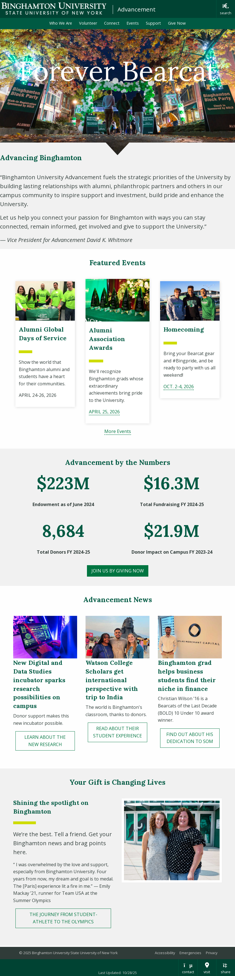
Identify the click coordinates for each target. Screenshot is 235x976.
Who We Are (60, 23)
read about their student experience (117, 732)
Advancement (137, 9)
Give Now (177, 23)
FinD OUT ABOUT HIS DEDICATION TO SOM (189, 738)
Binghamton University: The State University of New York (53, 8)
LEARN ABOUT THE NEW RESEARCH (45, 740)
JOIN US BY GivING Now (117, 571)
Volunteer (88, 23)
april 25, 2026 (104, 412)
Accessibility (165, 952)
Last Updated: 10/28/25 (117, 972)
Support (153, 23)
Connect (111, 23)
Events (132, 23)
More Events (117, 431)
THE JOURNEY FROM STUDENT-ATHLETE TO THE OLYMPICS (63, 918)
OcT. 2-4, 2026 (178, 386)
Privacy (211, 952)
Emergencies (190, 952)
